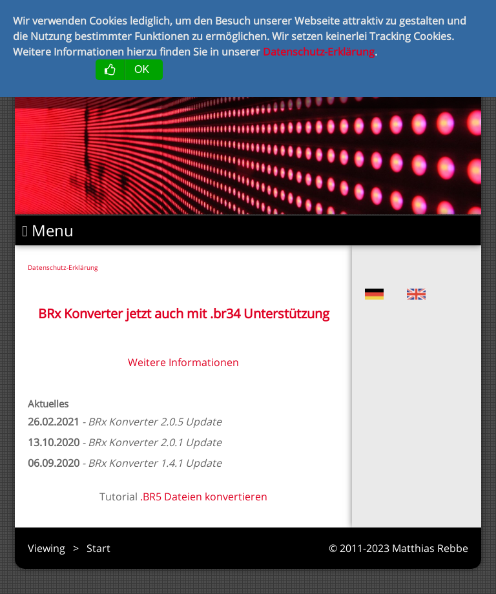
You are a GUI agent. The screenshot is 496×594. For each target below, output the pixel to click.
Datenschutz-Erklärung (63, 267)
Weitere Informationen (183, 362)
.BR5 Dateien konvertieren (203, 496)
